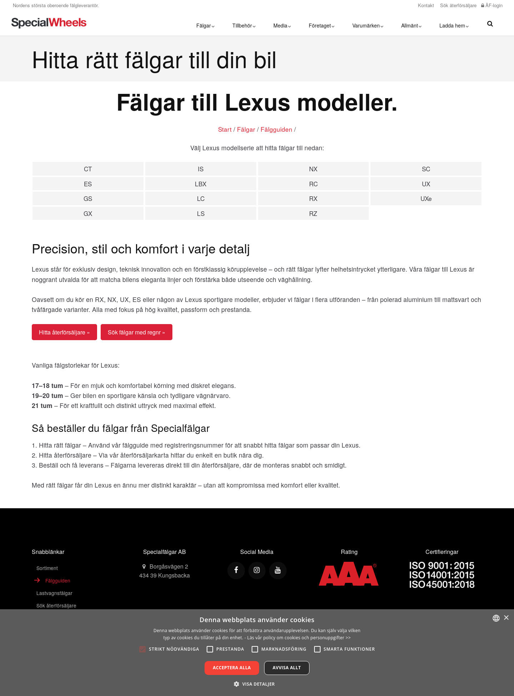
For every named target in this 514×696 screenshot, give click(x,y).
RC (313, 183)
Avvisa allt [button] (287, 668)
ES (88, 183)
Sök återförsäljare (458, 5)
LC (201, 199)
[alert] (257, 652)
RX (313, 199)
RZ (313, 214)
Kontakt (425, 5)
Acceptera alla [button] (232, 668)
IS (201, 168)
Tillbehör (244, 23)
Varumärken (367, 23)
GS (87, 199)
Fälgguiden (277, 129)
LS (201, 214)
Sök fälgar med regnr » (136, 333)
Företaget (321, 23)
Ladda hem (454, 23)
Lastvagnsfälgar (54, 593)
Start (225, 129)
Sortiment (47, 568)
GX (87, 214)
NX (313, 168)
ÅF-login (492, 5)
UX (426, 183)
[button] (257, 683)
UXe (426, 199)
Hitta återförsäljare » (64, 333)
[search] (490, 23)
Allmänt (411, 23)
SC (426, 168)
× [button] (506, 618)
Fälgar (205, 23)
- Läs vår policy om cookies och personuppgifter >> (298, 638)
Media (282, 23)
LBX (201, 183)
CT (88, 168)
